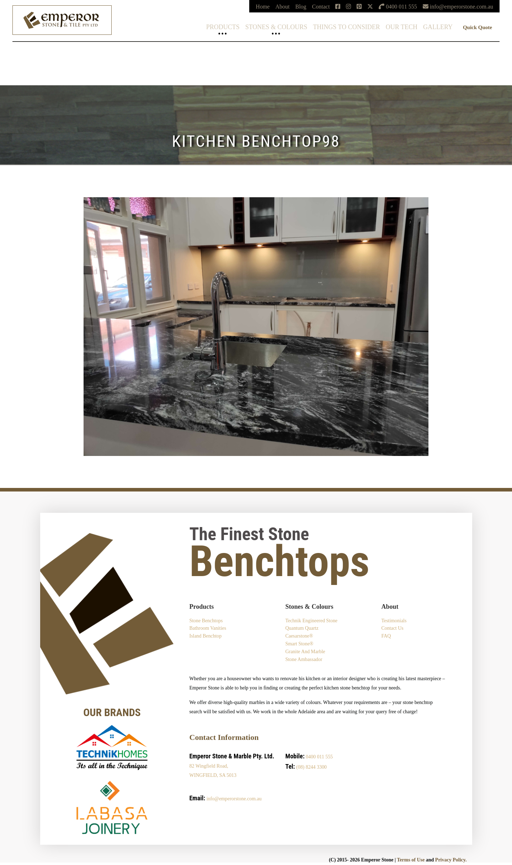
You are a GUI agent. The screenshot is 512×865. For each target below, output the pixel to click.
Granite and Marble (305, 652)
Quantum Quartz (302, 628)
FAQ (386, 636)
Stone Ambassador (303, 659)
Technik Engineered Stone (311, 620)
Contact (321, 7)
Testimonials (393, 620)
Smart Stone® (299, 644)
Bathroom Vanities (208, 628)
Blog (300, 7)
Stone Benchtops (206, 620)
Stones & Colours (276, 27)
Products (223, 27)
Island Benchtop (206, 636)
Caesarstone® (299, 636)
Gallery (438, 27)
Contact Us (392, 628)
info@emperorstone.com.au (234, 799)
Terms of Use (411, 860)
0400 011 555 (319, 757)
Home (263, 7)
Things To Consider (346, 27)
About (282, 7)
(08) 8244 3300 (311, 767)
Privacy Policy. (451, 860)
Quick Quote (477, 27)
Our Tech (401, 27)
